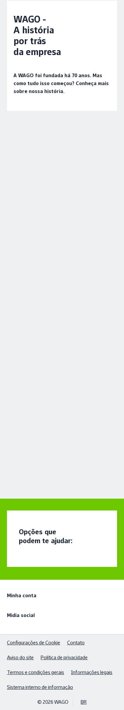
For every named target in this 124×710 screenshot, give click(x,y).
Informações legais (91, 672)
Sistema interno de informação (40, 687)
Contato (76, 642)
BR (84, 702)
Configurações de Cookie (33, 642)
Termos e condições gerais (35, 672)
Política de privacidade (64, 657)
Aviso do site (20, 657)
